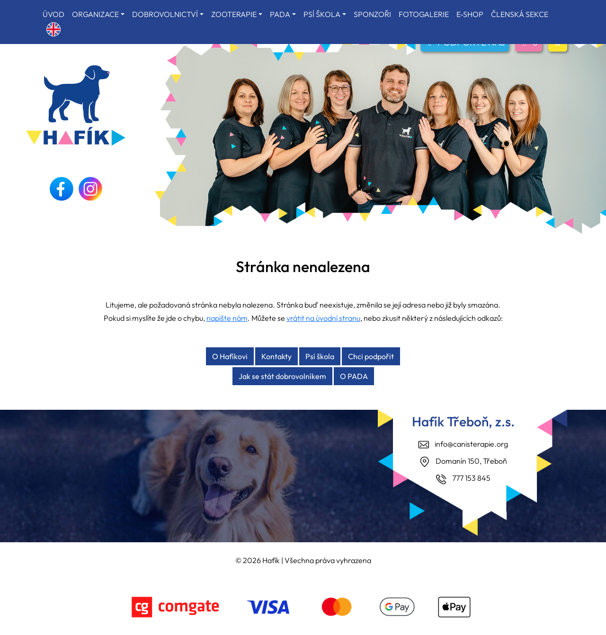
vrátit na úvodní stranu (323, 318)
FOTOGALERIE (424, 14)
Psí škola (319, 356)
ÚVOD (53, 14)
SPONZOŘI (372, 14)
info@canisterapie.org (471, 444)
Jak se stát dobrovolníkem (282, 376)
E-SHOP (469, 14)
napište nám (227, 318)
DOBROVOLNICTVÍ (165, 14)
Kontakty (276, 356)
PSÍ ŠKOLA (321, 14)
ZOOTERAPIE (234, 14)
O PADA (354, 376)
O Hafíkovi (230, 356)
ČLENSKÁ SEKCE (519, 14)
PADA (280, 14)
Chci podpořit (371, 356)
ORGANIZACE (95, 14)
